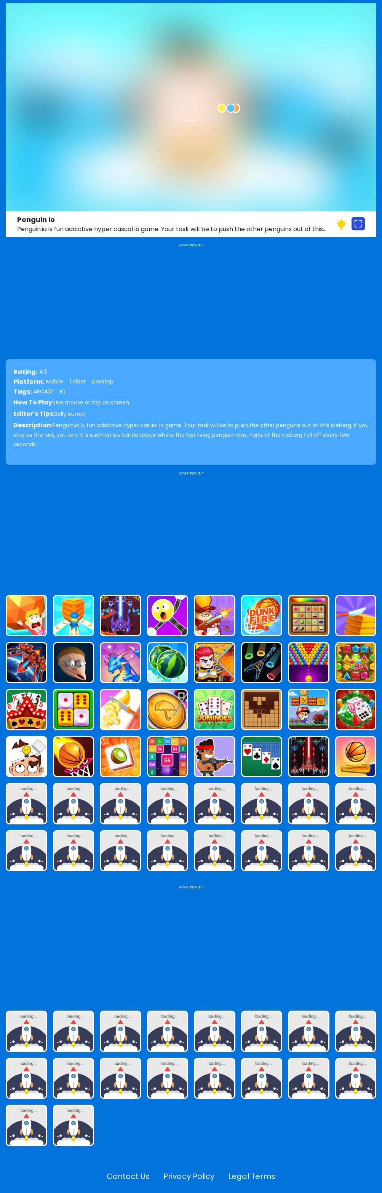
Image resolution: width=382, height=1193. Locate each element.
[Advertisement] (191, 530)
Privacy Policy (188, 1176)
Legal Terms (251, 1176)
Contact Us (128, 1176)
